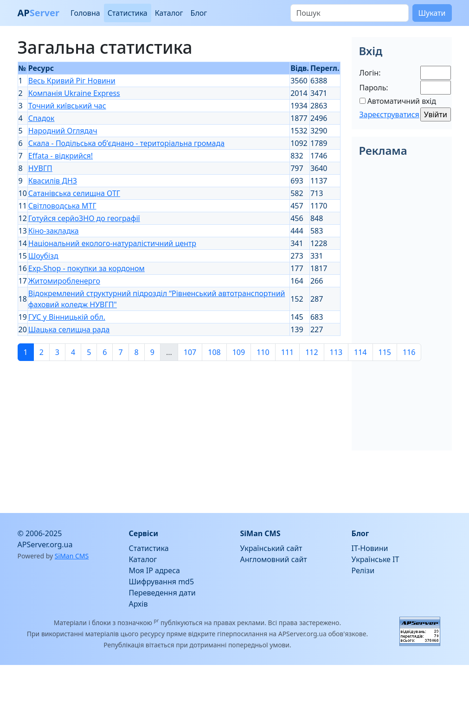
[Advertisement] (137, 433)
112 (311, 352)
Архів (138, 604)
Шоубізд (43, 256)
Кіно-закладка (53, 231)
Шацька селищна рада (69, 329)
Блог (199, 13)
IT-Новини (370, 548)
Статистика (128, 13)
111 (287, 352)
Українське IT (375, 559)
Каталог (169, 13)
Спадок (41, 118)
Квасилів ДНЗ (52, 181)
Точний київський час (67, 106)
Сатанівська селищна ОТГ (74, 193)
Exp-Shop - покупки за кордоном (86, 268)
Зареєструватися (389, 114)
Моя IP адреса (154, 570)
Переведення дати (162, 593)
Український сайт (271, 548)
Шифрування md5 (161, 581)
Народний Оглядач (62, 131)
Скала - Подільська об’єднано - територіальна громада (126, 143)
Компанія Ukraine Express (74, 93)
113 (336, 352)
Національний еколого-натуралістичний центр (112, 243)
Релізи (363, 570)
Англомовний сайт (273, 559)
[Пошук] (349, 13)
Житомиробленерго (64, 281)
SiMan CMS (72, 555)
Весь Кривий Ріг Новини (72, 81)
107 (190, 352)
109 (238, 352)
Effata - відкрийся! (60, 156)
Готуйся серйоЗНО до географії (84, 218)
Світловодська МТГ (62, 206)
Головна (85, 13)
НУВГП (40, 168)
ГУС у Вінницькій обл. (66, 317)
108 (214, 352)
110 (263, 352)
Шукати (432, 13)
